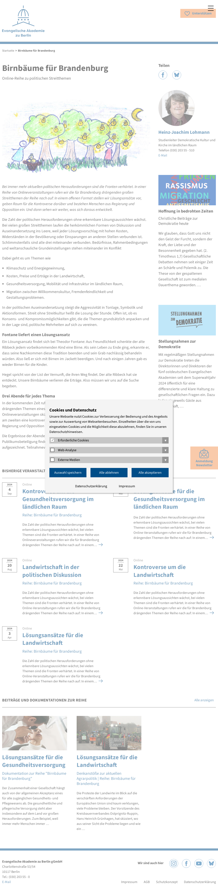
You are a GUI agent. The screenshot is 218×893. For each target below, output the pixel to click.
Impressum (127, 486)
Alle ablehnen (109, 472)
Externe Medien (69, 460)
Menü (211, 8)
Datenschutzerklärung (91, 486)
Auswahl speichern (68, 472)
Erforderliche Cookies (73, 440)
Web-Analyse (67, 450)
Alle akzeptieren (150, 472)
